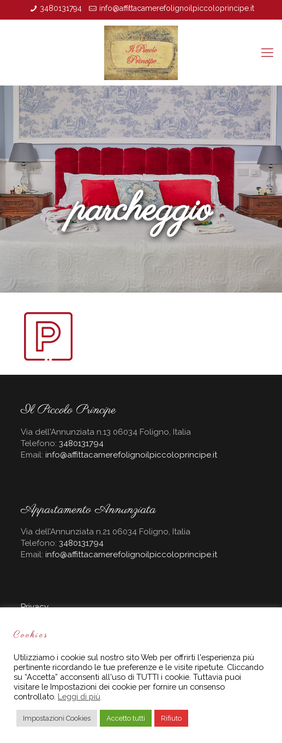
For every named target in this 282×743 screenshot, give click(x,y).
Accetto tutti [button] (125, 718)
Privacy (35, 607)
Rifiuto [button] (171, 718)
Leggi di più (79, 696)
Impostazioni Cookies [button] (57, 718)
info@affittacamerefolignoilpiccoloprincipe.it (176, 8)
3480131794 (61, 8)
